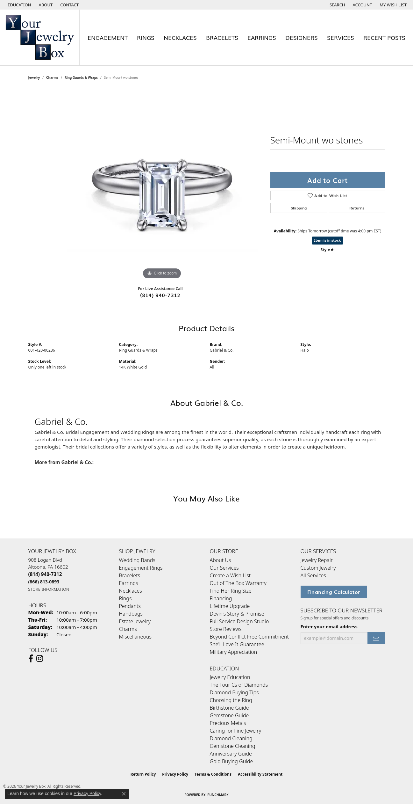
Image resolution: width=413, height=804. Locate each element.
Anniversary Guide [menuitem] (231, 753)
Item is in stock (327, 240)
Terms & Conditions (213, 774)
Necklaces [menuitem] (130, 590)
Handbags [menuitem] (131, 613)
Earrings (261, 37)
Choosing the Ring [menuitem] (231, 700)
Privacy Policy (175, 774)
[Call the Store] (45, 574)
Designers (301, 37)
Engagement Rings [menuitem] (141, 567)
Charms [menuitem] (128, 628)
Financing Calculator (333, 592)
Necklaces (180, 37)
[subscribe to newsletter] (376, 638)
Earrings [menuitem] (128, 583)
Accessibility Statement (260, 774)
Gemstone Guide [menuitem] (229, 715)
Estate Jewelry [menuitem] (135, 621)
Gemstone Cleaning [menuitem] (232, 745)
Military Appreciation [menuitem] (233, 651)
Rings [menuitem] (125, 598)
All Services (313, 575)
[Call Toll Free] (44, 582)
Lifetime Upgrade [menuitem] (230, 606)
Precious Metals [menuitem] (228, 723)
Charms (52, 77)
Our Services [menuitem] (224, 567)
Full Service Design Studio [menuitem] (239, 621)
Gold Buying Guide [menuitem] (231, 761)
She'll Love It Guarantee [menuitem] (237, 644)
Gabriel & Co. (222, 350)
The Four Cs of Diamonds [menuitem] (239, 684)
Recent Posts (384, 37)
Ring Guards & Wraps (81, 77)
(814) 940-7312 (160, 295)
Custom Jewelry (318, 567)
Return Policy (143, 774)
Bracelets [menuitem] (129, 575)
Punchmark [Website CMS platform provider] (218, 795)
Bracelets (222, 37)
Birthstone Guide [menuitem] (229, 707)
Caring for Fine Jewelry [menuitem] (235, 730)
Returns (357, 208)
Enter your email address (329, 627)
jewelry (34, 77)
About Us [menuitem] (220, 560)
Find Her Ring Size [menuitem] (231, 590)
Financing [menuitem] (221, 598)
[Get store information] (48, 589)
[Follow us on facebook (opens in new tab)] (30, 658)
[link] (45, 5)
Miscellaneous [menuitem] (135, 636)
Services (340, 37)
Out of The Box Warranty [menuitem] (238, 583)
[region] (162, 185)
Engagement (108, 37)
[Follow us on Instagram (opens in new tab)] (39, 658)
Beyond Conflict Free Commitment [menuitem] (249, 636)
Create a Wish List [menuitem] (230, 575)
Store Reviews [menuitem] (226, 628)
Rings (145, 37)
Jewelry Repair (317, 560)
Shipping (299, 208)
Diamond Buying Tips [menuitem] (234, 692)
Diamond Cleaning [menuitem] (231, 738)
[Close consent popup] (124, 794)
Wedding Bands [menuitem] (137, 560)
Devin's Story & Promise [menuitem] (237, 613)
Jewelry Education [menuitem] (230, 677)
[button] (18, 5)
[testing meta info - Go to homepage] (40, 37)
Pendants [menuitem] (130, 606)
